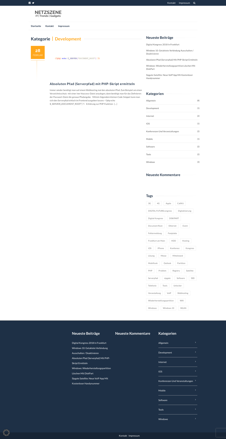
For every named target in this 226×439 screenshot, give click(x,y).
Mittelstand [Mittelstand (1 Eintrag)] (178, 255)
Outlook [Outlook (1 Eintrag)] (167, 263)
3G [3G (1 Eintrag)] (149, 203)
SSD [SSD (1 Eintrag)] (193, 278)
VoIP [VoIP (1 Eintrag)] (169, 293)
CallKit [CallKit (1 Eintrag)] (180, 203)
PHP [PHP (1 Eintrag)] (150, 270)
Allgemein (151, 100)
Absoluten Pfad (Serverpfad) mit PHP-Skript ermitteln (92, 84)
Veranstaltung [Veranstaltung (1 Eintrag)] (154, 293)
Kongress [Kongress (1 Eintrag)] (190, 248)
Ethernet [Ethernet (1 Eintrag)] (172, 226)
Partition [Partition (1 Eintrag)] (181, 263)
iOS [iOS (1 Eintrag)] (149, 248)
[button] (6, 432)
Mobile (149, 139)
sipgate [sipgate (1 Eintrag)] (167, 278)
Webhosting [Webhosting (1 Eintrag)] (182, 293)
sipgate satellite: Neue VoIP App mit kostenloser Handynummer (169, 76)
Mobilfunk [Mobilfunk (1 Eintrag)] (153, 263)
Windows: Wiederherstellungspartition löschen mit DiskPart (170, 67)
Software (150, 146)
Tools (148, 154)
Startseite (36, 26)
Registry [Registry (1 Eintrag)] (176, 270)
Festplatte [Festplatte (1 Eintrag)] (172, 233)
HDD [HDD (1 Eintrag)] (173, 240)
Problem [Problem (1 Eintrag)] (162, 270)
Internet (150, 116)
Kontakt (171, 2)
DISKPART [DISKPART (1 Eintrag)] (174, 218)
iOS (148, 123)
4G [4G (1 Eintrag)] (158, 203)
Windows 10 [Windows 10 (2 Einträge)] (168, 308)
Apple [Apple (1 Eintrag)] (168, 203)
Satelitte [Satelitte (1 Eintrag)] (189, 270)
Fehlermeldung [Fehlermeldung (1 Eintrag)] (155, 233)
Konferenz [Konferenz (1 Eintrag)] (174, 248)
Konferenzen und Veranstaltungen (162, 131)
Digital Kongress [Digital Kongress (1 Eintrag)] (155, 218)
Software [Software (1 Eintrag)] (181, 278)
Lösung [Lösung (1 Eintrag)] (151, 255)
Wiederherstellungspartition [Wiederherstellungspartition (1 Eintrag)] (161, 300)
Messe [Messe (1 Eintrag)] (163, 255)
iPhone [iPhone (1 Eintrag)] (161, 248)
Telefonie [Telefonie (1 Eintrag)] (152, 285)
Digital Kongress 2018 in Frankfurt (162, 44)
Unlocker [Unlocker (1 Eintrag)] (178, 285)
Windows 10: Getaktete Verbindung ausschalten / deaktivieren (170, 52)
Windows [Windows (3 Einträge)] (152, 308)
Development (152, 108)
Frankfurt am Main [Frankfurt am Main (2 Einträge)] (156, 240)
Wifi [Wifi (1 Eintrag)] (182, 300)
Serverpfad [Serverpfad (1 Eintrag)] (153, 278)
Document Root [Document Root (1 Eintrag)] (155, 226)
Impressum (184, 2)
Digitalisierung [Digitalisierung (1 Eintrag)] (184, 211)
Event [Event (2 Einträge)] (185, 226)
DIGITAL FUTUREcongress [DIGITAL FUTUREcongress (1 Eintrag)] (160, 211)
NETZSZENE (48, 12)
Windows (150, 162)
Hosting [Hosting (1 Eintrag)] (185, 240)
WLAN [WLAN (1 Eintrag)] (183, 308)
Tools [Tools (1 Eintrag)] (165, 285)
